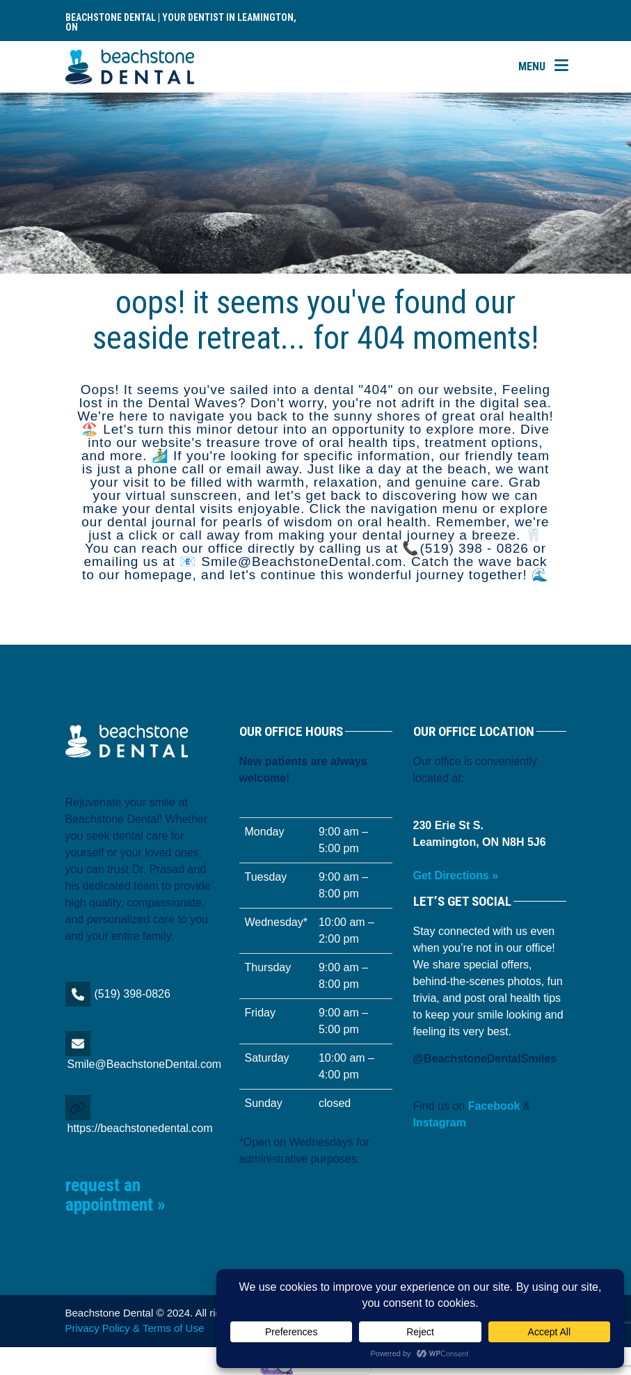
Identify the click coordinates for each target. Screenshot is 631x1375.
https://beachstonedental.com (140, 1128)
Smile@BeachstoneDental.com (144, 1064)
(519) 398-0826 (132, 994)
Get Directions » (456, 875)
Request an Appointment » (115, 1195)
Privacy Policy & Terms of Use (135, 1328)
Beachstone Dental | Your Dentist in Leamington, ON (180, 22)
